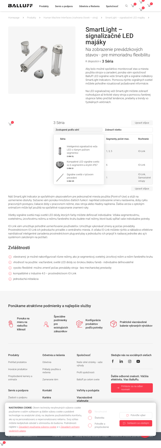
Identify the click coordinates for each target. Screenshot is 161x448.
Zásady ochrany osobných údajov (92, 436)
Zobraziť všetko (113, 129)
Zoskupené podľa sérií (67, 129)
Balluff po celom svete (88, 379)
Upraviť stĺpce (142, 122)
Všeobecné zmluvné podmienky (127, 436)
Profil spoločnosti (85, 372)
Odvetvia (46, 362)
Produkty (31, 17)
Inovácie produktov (17, 369)
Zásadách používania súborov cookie (37, 426)
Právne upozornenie (63, 436)
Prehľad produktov (17, 362)
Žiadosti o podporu (17, 397)
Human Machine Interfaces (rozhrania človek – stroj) (71, 17)
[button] (44, 6)
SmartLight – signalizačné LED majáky (125, 17)
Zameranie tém (50, 379)
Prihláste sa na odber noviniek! (129, 388)
